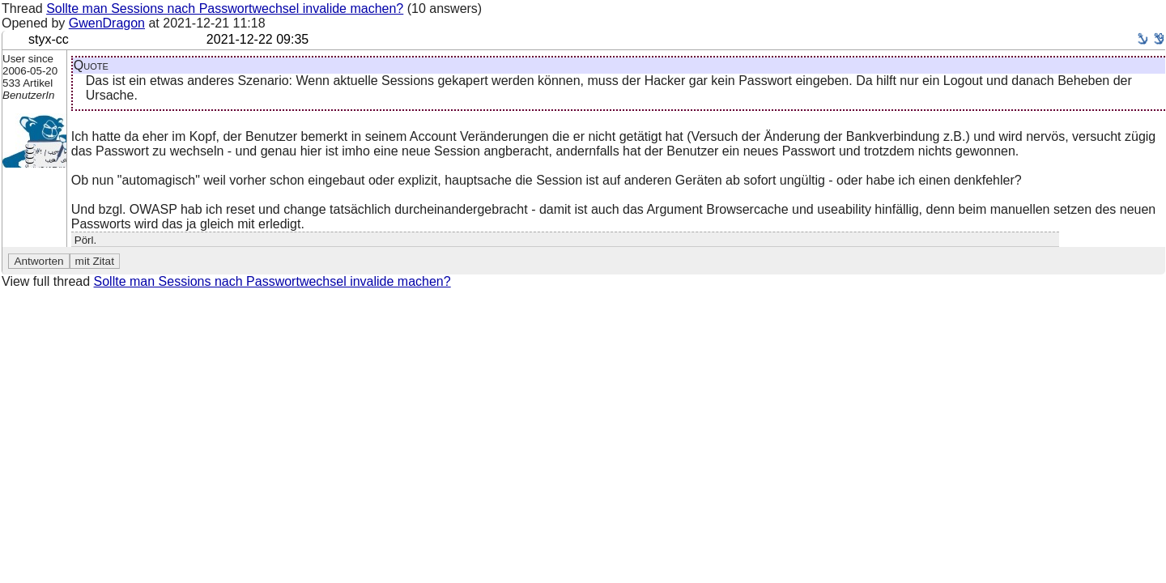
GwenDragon (107, 23)
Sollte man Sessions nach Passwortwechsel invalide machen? (224, 8)
